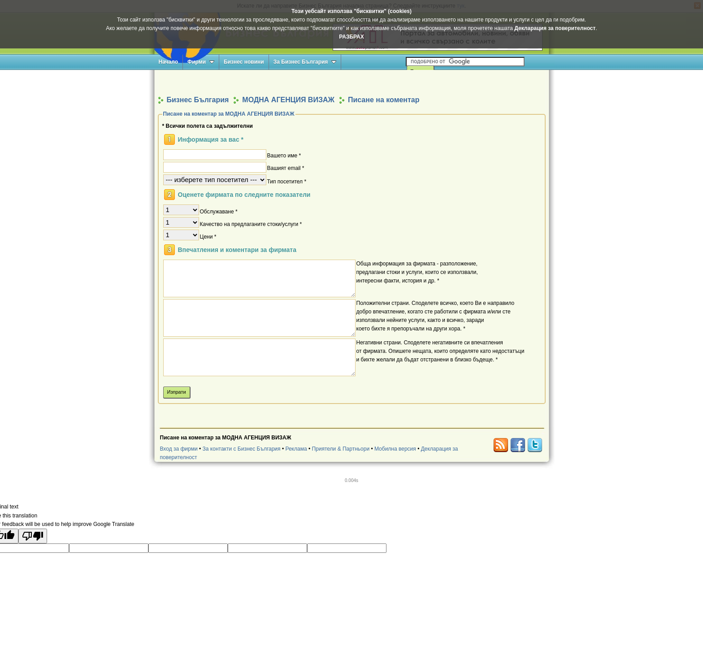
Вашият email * (285, 168)
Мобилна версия (395, 449)
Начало (168, 62)
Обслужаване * (219, 211)
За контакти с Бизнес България (242, 449)
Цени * (208, 236)
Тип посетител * (287, 181)
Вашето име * (284, 155)
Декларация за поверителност (554, 28)
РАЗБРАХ (351, 37)
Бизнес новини (244, 62)
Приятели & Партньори (340, 449)
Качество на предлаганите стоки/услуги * (251, 224)
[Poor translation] (32, 536)
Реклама (296, 449)
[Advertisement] (351, 82)
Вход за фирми (179, 449)
